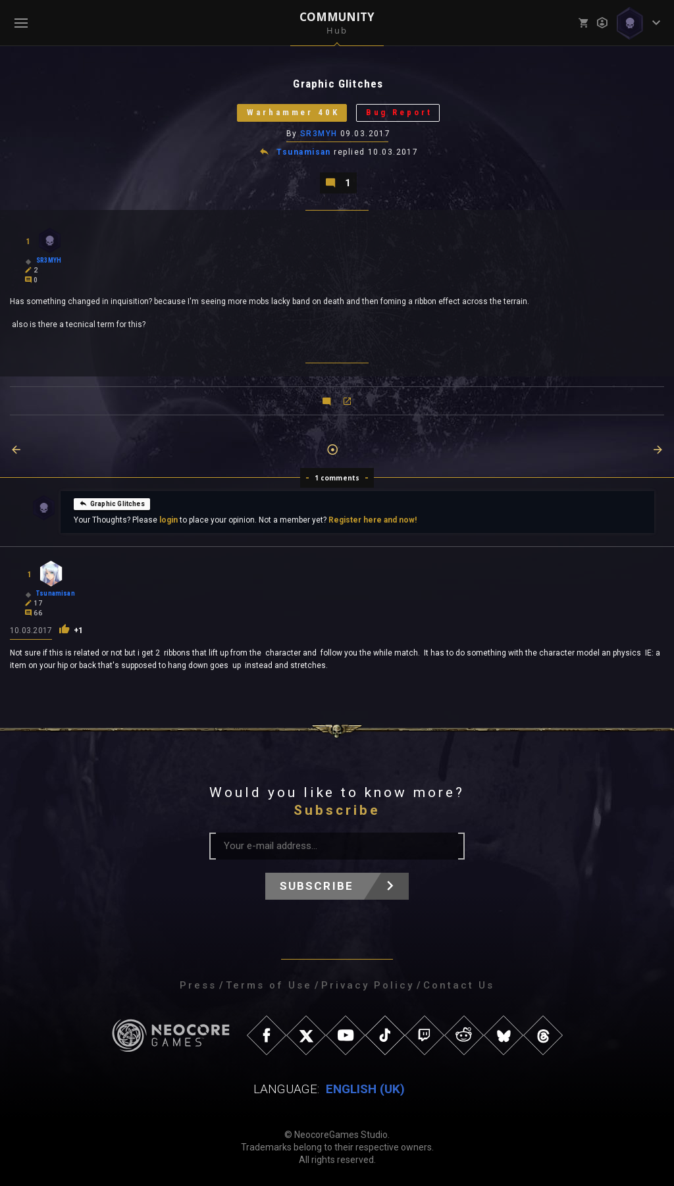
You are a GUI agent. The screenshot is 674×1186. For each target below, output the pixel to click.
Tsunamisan (304, 152)
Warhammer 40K (293, 113)
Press (198, 985)
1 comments (337, 477)
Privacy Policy (367, 985)
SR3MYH (319, 133)
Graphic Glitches (112, 503)
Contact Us (458, 985)
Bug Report (399, 113)
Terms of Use (269, 985)
